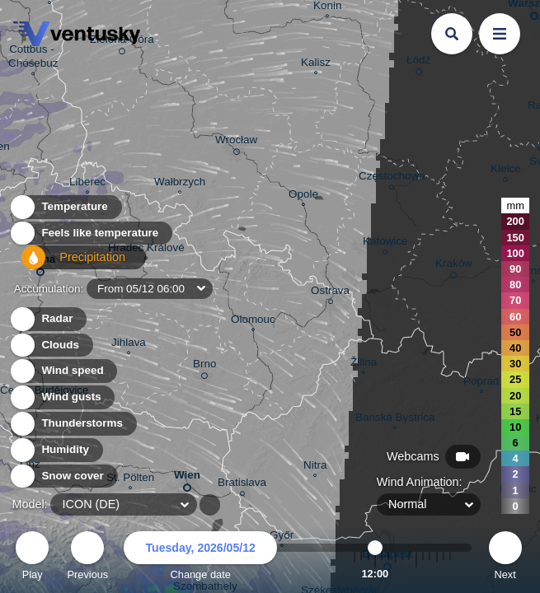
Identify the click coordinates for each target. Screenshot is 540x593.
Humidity (55, 450)
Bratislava (242, 484)
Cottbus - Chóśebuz (33, 58)
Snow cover (63, 476)
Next (505, 558)
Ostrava (330, 292)
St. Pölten (130, 479)
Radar (47, 319)
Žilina (363, 364)
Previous (87, 558)
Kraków (453, 266)
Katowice (385, 243)
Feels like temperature (90, 238)
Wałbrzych (179, 183)
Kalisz (316, 64)
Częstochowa (392, 178)
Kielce (506, 171)
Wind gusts (61, 397)
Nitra (314, 467)
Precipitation (65, 264)
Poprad (481, 383)
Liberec (87, 183)
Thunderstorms (72, 424)
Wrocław (236, 142)
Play (32, 558)
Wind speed (63, 371)
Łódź (418, 63)
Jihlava (128, 344)
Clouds (50, 345)
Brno (204, 366)
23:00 (450, 573)
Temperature (65, 211)
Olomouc (253, 321)
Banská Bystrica (394, 419)
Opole (303, 196)
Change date (200, 558)
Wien (187, 478)
